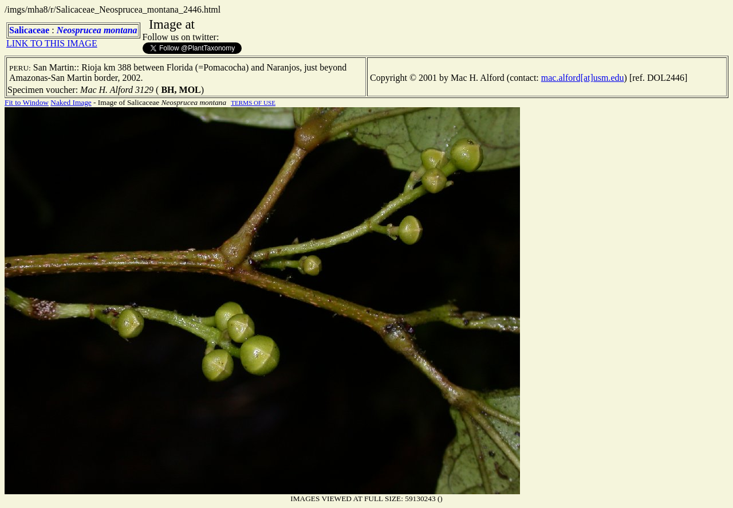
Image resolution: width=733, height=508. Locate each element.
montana (120, 30)
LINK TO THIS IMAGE (51, 43)
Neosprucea (79, 30)
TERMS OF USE (253, 102)
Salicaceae (29, 30)
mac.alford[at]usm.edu (582, 78)
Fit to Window (27, 102)
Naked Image (70, 102)
